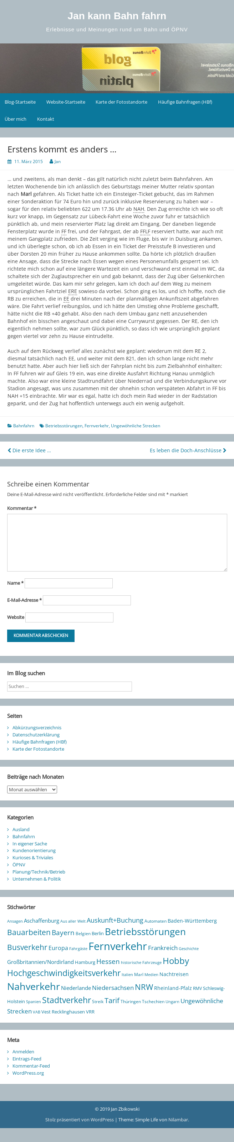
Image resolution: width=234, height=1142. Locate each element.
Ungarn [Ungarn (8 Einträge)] (172, 1001)
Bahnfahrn (23, 426)
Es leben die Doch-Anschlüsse (188, 450)
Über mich (15, 119)
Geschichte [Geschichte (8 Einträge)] (189, 948)
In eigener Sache (29, 843)
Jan (58, 161)
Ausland (21, 829)
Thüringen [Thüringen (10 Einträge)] (131, 1001)
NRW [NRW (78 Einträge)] (144, 986)
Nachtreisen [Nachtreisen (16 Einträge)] (174, 974)
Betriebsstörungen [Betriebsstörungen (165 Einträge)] (145, 931)
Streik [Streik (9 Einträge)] (97, 1001)
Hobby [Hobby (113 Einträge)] (176, 960)
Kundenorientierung (34, 850)
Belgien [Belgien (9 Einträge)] (83, 933)
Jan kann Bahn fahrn (117, 15)
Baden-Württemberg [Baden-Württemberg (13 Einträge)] (192, 921)
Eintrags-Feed (26, 1058)
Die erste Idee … (29, 450)
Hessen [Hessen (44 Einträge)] (108, 961)
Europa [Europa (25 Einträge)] (58, 948)
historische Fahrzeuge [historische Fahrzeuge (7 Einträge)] (141, 962)
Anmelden (23, 1051)
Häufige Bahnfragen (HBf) (185, 102)
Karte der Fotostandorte (121, 102)
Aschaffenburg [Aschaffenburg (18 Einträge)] (41, 920)
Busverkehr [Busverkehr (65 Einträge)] (27, 947)
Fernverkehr (97, 426)
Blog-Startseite (20, 102)
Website (15, 617)
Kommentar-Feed (31, 1066)
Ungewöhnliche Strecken (135, 426)
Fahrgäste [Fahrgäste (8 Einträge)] (78, 948)
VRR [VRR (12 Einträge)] (90, 1011)
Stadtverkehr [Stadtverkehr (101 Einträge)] (66, 1000)
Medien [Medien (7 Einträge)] (151, 974)
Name (15, 583)
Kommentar (21, 508)
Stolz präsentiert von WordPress (80, 1119)
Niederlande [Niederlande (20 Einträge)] (76, 988)
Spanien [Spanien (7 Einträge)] (33, 1001)
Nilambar (178, 1119)
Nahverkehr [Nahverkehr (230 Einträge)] (33, 986)
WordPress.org (28, 1073)
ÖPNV (18, 864)
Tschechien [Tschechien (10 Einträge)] (153, 1001)
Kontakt (45, 119)
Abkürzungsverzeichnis (36, 727)
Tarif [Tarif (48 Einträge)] (112, 1000)
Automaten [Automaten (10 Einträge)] (155, 921)
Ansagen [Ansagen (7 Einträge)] (15, 921)
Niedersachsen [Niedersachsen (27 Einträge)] (113, 988)
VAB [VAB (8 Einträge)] (36, 1012)
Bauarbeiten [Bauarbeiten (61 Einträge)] (29, 932)
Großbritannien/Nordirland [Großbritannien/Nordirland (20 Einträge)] (40, 962)
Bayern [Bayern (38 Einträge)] (63, 932)
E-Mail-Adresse (24, 600)
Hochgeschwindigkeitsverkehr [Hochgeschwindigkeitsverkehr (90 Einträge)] (64, 973)
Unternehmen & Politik (36, 879)
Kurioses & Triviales (32, 857)
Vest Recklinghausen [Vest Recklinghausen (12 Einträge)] (63, 1011)
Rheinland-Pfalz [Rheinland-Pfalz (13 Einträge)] (173, 988)
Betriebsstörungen (63, 426)
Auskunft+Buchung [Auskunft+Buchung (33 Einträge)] (115, 920)
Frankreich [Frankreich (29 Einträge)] (163, 948)
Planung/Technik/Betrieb (38, 872)
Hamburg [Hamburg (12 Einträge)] (85, 962)
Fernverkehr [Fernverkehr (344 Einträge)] (117, 946)
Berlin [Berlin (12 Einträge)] (98, 933)
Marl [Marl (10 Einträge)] (138, 974)
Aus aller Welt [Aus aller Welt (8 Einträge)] (73, 921)
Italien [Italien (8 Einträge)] (127, 974)
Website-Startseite (65, 102)
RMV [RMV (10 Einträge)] (197, 988)
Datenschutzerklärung (36, 734)
